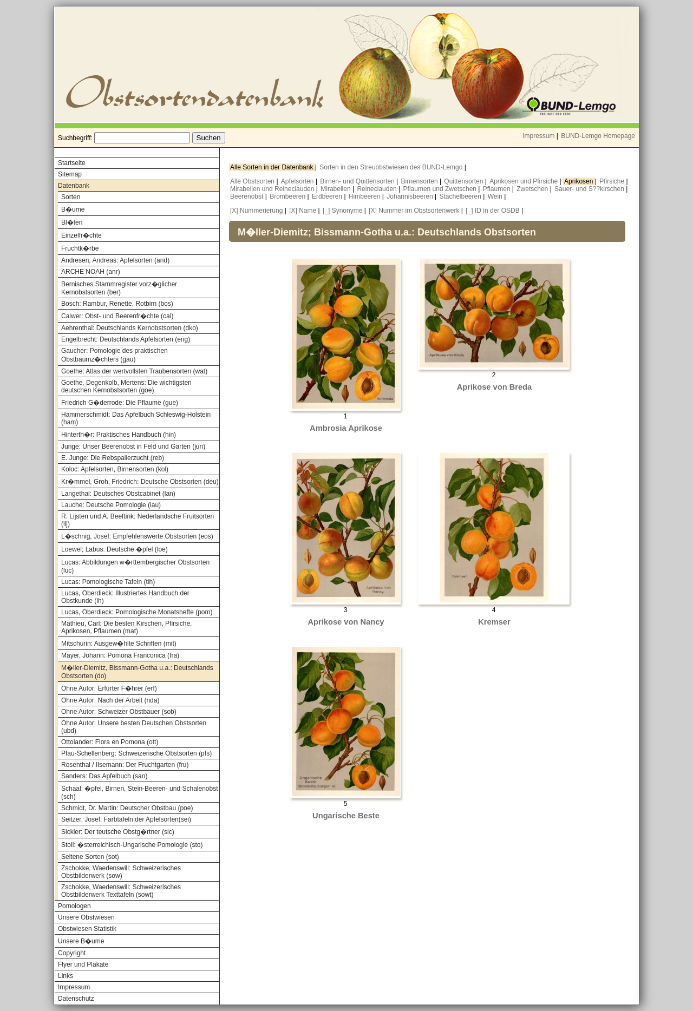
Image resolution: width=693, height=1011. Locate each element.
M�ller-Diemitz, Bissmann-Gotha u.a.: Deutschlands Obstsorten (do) (137, 672)
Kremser (494, 622)
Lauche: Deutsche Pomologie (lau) (111, 505)
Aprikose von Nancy (346, 622)
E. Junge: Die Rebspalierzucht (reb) (112, 458)
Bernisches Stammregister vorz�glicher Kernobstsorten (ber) (119, 288)
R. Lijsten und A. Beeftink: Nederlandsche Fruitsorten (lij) (137, 520)
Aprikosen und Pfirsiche (524, 181)
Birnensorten (420, 181)
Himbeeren (365, 196)
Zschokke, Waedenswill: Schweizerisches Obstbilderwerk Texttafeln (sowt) (121, 890)
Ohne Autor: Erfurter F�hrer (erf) (109, 688)
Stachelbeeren (461, 196)
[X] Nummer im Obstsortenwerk (414, 210)
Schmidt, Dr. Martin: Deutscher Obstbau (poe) (127, 808)
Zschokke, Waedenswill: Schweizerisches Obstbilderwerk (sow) (121, 871)
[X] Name (302, 210)
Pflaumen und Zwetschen (441, 189)
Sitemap (70, 174)
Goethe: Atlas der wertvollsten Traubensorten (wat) (134, 371)
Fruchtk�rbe (80, 248)
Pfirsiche (612, 181)
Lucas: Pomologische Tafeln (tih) (108, 582)
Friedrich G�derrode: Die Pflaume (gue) (119, 402)
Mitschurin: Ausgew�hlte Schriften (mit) (118, 643)
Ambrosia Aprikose (346, 428)
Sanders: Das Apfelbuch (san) (104, 776)
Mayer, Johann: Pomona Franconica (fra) (120, 655)
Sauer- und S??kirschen (590, 189)
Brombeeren (288, 196)
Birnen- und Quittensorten (358, 181)
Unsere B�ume (81, 941)
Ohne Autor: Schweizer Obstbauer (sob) (118, 711)
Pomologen (74, 906)
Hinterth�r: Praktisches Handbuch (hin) (118, 434)
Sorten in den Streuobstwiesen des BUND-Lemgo (391, 167)
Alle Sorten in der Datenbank (272, 167)
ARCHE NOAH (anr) (90, 271)
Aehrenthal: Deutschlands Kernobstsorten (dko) (129, 328)
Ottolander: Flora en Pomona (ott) (109, 742)
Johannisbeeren (411, 196)
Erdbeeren (328, 196)
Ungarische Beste (346, 815)
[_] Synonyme (342, 210)
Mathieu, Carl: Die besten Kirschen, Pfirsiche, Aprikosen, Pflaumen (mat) (126, 627)
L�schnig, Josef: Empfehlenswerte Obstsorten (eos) (137, 536)
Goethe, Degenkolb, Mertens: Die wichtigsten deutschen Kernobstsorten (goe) (126, 386)
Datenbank (73, 185)
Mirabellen (336, 189)
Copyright (72, 953)
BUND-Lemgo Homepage (598, 136)
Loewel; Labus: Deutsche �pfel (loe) (114, 549)
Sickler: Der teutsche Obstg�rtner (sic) (117, 832)
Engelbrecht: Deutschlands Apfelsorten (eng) (125, 339)
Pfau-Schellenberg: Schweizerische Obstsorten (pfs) (136, 753)
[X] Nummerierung (256, 210)
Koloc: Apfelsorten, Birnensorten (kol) (114, 469)
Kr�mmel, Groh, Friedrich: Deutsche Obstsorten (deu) (140, 481)
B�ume (72, 209)
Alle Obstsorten (253, 181)
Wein (496, 196)
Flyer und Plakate (83, 964)
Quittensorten (464, 181)
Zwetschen (533, 189)
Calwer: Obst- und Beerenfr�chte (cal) (117, 316)
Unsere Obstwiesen (86, 917)
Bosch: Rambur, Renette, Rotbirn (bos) (117, 303)
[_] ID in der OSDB (492, 210)
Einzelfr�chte (81, 235)
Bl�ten (71, 222)
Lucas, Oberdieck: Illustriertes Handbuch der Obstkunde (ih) (125, 597)
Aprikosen (579, 181)
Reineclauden (377, 189)
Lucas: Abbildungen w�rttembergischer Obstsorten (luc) (135, 566)
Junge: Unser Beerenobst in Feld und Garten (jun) (133, 446)
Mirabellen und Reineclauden (273, 189)
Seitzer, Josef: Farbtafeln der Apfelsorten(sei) (126, 819)
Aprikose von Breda (494, 387)
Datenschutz (76, 998)
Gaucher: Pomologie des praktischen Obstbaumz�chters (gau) (114, 355)
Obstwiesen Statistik (87, 929)
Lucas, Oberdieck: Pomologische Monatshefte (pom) (136, 612)
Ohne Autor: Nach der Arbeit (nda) (110, 700)
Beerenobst (247, 196)
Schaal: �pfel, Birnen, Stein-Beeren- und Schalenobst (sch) (139, 792)
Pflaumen (497, 189)
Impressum (538, 136)
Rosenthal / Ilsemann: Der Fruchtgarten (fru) (124, 765)
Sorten (70, 197)
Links (65, 976)
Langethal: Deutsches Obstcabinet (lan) (118, 493)
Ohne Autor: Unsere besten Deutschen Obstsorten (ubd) (133, 726)
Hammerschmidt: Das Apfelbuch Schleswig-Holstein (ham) (136, 418)
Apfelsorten (298, 181)
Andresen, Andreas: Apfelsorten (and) (115, 260)
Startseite (72, 163)
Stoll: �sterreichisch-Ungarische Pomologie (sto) (131, 845)
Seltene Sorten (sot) (90, 857)
